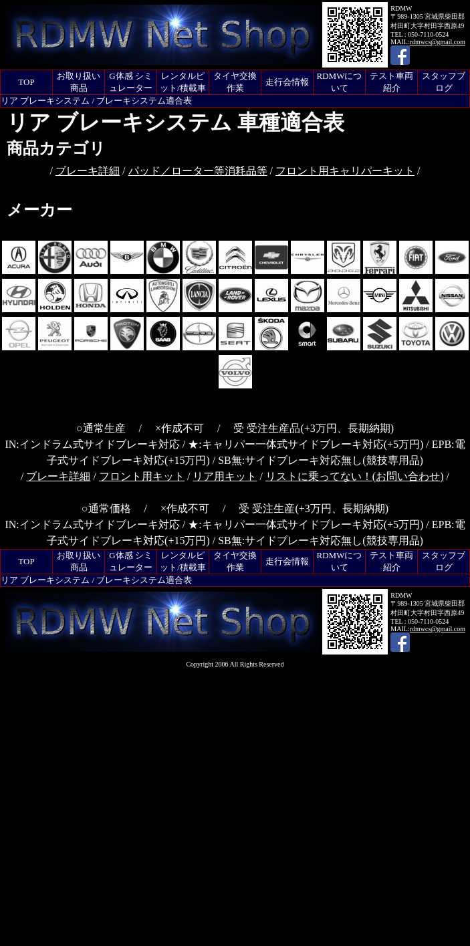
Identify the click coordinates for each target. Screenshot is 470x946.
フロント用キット (142, 476)
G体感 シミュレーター (130, 82)
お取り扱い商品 (78, 82)
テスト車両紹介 (391, 82)
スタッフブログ (443, 82)
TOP (26, 82)
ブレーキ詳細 (87, 170)
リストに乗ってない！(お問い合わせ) (354, 476)
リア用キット (225, 476)
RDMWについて (339, 82)
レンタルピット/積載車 (183, 82)
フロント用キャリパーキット (345, 170)
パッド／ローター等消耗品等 (197, 170)
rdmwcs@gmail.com (437, 41)
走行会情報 (287, 82)
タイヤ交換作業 (235, 82)
